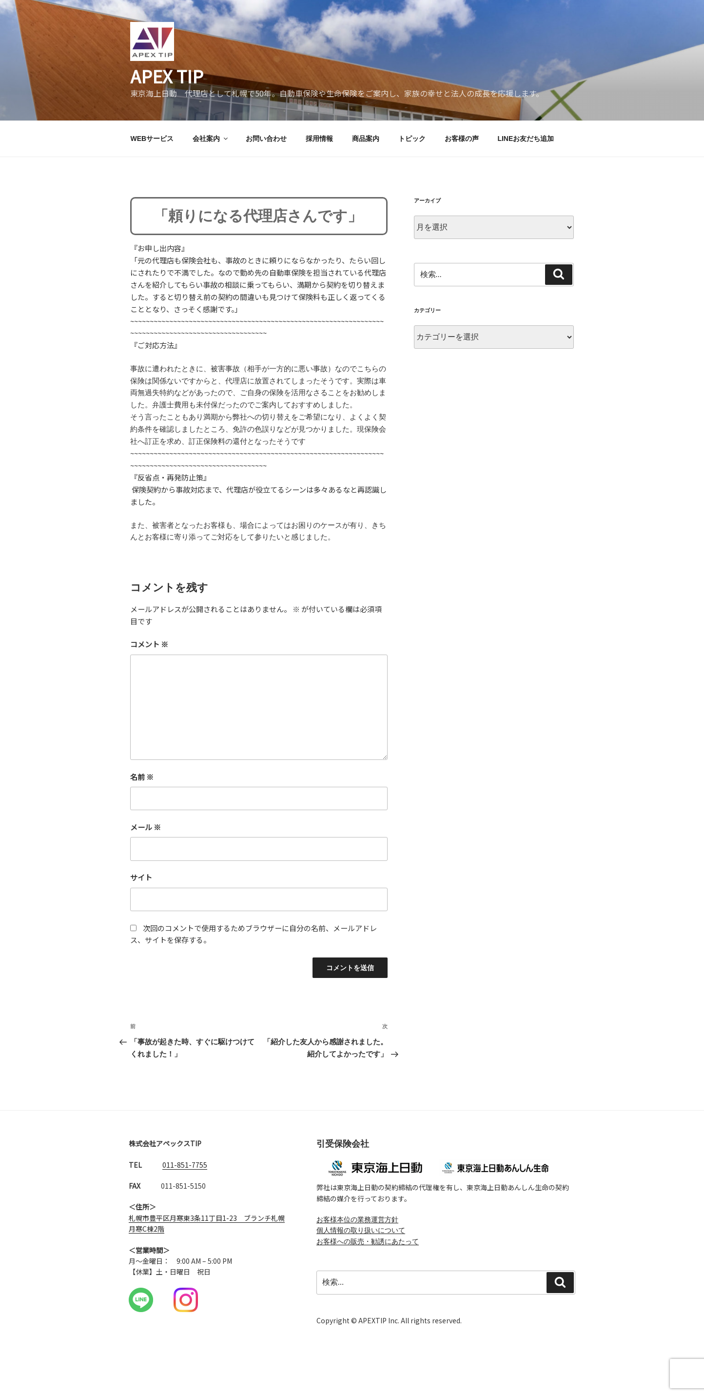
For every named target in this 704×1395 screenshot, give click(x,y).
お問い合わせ (266, 140)
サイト (143, 889)
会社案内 (211, 140)
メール (148, 838)
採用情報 (319, 140)
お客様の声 (462, 140)
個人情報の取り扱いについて (360, 1245)
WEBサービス (152, 140)
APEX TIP (168, 76)
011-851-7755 (184, 1179)
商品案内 (365, 140)
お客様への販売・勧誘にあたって (367, 1256)
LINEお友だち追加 (525, 140)
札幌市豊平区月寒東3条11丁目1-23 (183, 1232)
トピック (412, 140)
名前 (144, 787)
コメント (152, 654)
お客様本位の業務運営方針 (357, 1234)
